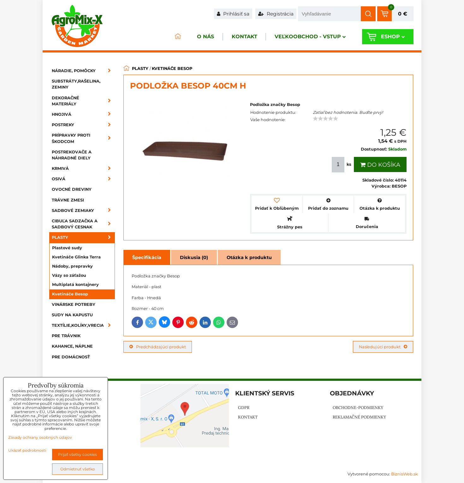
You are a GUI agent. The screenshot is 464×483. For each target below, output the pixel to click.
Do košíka (380, 164)
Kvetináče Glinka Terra (76, 257)
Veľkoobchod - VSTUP (309, 37)
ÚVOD (177, 37)
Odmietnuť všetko (77, 469)
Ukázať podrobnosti (27, 450)
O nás (204, 37)
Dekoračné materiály (83, 101)
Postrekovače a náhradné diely (72, 155)
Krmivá (83, 168)
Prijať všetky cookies (77, 454)
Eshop (393, 37)
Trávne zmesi (68, 200)
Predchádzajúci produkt (157, 346)
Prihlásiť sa (233, 14)
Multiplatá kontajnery (75, 284)
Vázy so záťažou (69, 275)
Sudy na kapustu (72, 315)
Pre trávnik (66, 335)
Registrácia (276, 14)
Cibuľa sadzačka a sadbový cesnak (83, 224)
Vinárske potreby (73, 304)
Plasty (83, 237)
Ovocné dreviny (72, 189)
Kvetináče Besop (70, 294)
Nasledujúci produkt (383, 346)
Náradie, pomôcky (83, 70)
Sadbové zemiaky (83, 210)
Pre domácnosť (71, 357)
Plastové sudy (67, 247)
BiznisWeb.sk (404, 474)
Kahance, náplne (72, 346)
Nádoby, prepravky (72, 266)
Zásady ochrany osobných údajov (40, 437)
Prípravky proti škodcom (83, 138)
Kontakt (244, 37)
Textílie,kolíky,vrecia (83, 325)
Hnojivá (83, 114)
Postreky (83, 125)
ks (342, 164)
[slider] (325, 118)
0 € (402, 14)
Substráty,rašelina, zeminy (76, 84)
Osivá (83, 179)
